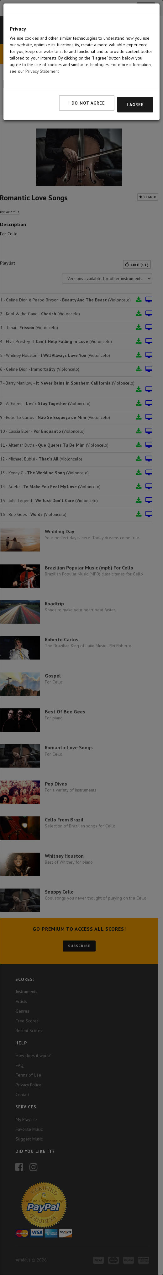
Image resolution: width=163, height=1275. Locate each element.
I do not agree (86, 103)
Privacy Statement (42, 71)
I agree (135, 104)
